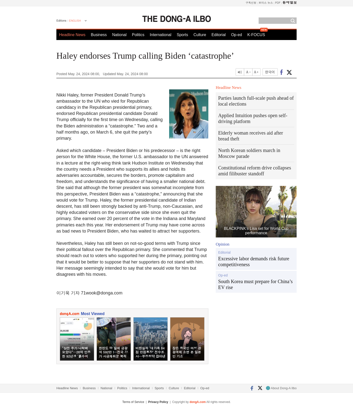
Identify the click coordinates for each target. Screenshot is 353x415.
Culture (199, 35)
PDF (277, 2)
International (160, 35)
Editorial (219, 35)
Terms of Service (133, 402)
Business (99, 35)
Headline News (72, 35)
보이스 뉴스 (266, 2)
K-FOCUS (256, 35)
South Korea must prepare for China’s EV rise (255, 284)
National (119, 35)
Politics (138, 35)
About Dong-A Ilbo (281, 388)
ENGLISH (75, 20)
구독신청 (251, 2)
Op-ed (236, 35)
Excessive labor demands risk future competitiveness (253, 261)
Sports (182, 35)
